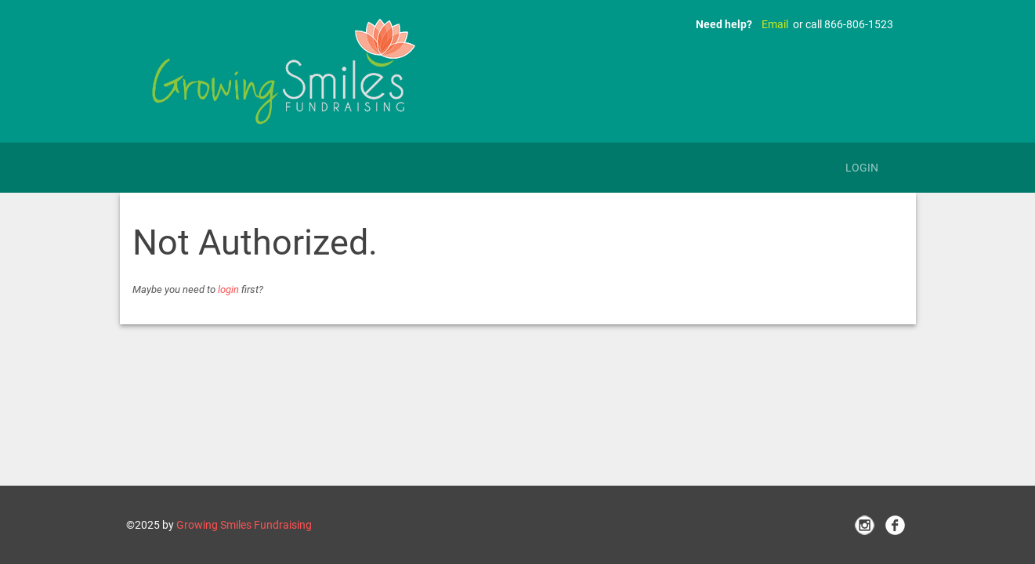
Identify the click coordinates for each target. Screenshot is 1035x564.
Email (775, 24)
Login (862, 168)
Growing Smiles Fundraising (244, 525)
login (228, 289)
